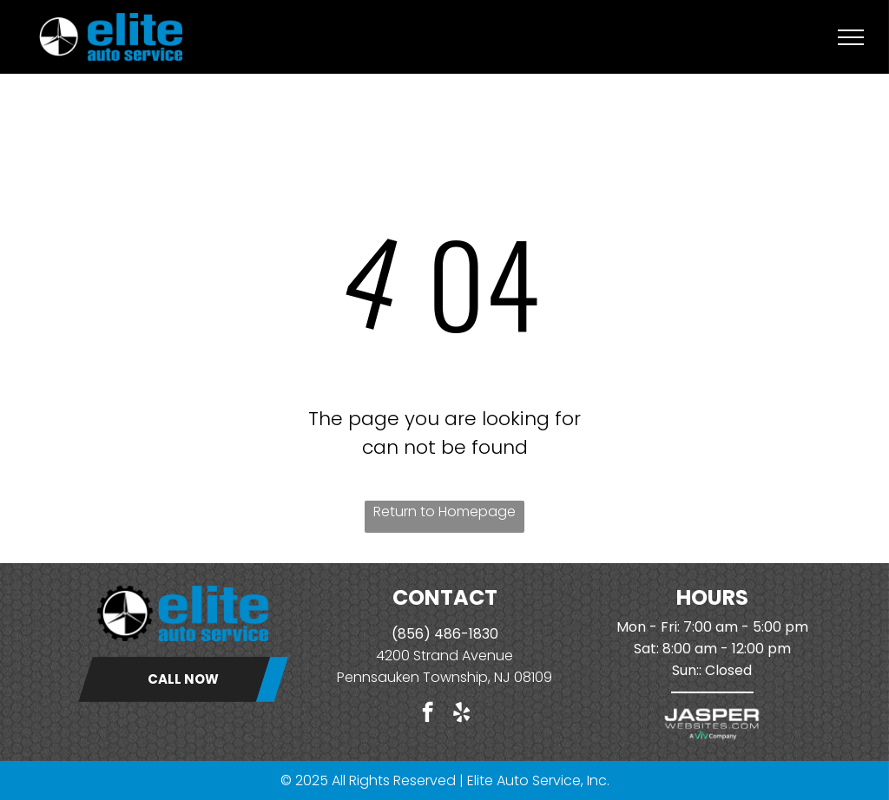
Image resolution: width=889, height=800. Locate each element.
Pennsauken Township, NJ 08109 (444, 677)
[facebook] (427, 714)
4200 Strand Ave (431, 656)
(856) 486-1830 (445, 634)
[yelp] (461, 714)
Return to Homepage (444, 511)
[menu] (850, 37)
